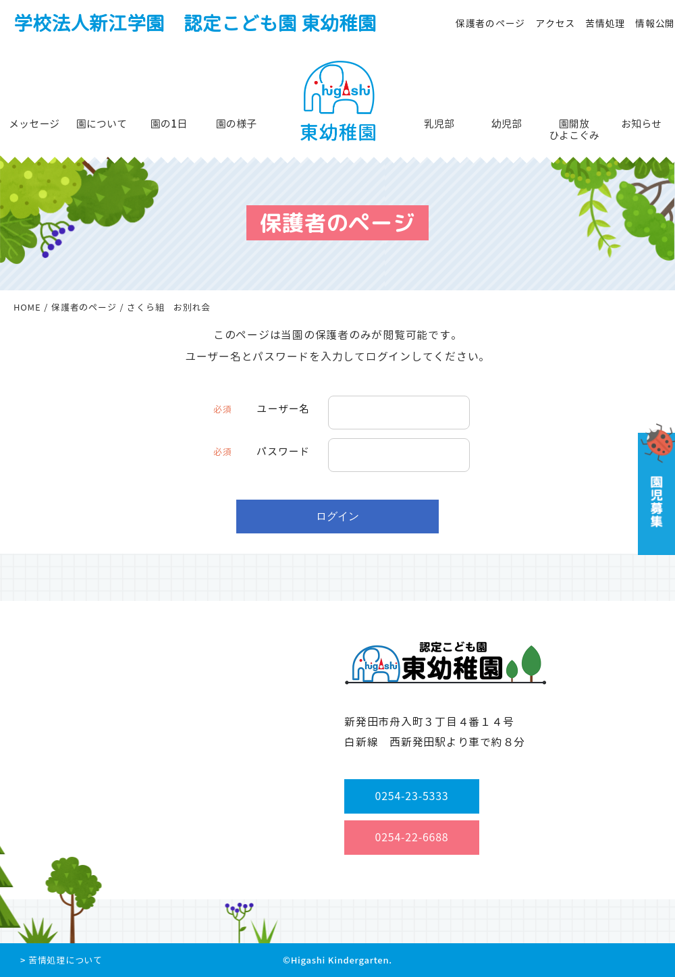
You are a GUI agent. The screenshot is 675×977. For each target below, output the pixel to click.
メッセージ (34, 124)
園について (101, 124)
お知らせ (641, 124)
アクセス (555, 23)
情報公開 (655, 23)
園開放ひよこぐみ (574, 129)
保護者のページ (490, 23)
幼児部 (506, 124)
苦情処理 (605, 23)
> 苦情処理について (61, 960)
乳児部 (439, 124)
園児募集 (655, 489)
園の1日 (169, 124)
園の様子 (236, 124)
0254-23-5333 (412, 796)
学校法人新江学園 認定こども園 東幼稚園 (195, 23)
